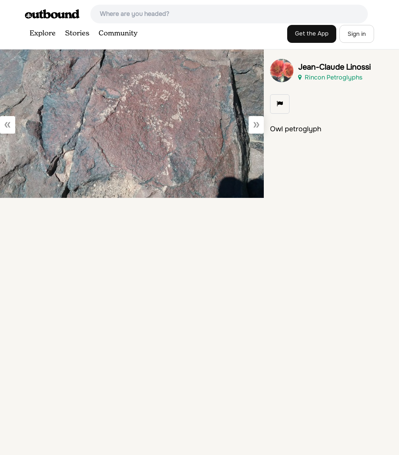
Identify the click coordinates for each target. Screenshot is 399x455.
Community (118, 33)
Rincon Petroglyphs (330, 77)
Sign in (357, 34)
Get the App (311, 33)
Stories (77, 33)
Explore (43, 33)
